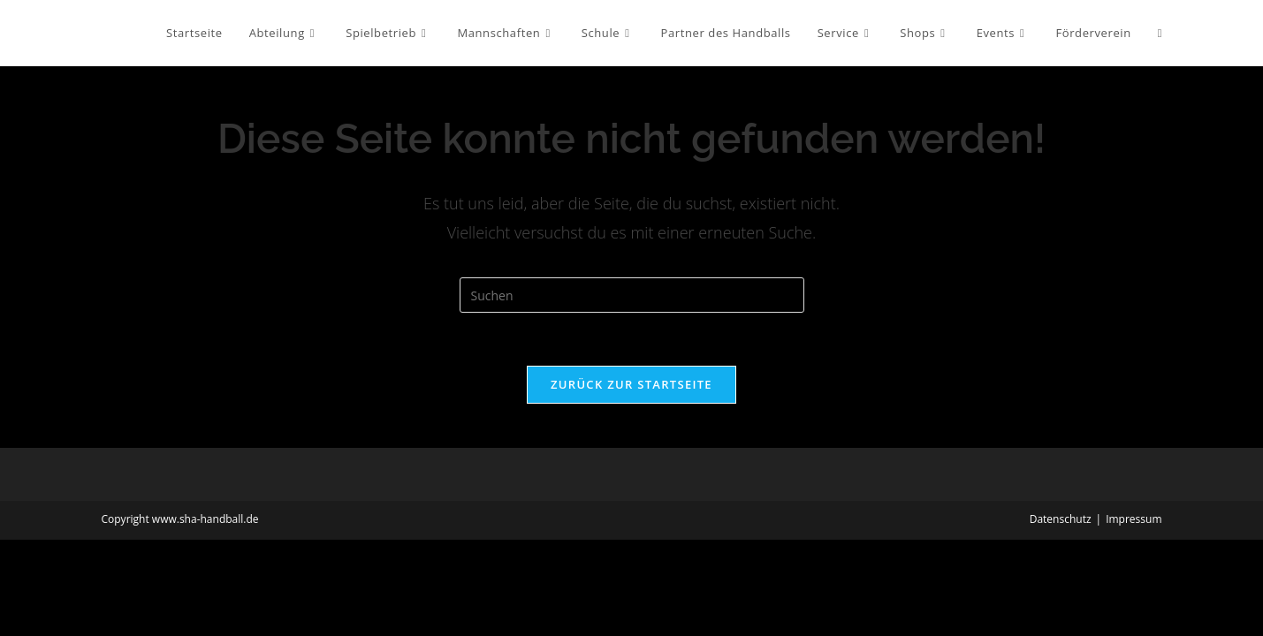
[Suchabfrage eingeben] (632, 295)
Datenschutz (1061, 518)
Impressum (1133, 518)
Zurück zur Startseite (631, 384)
